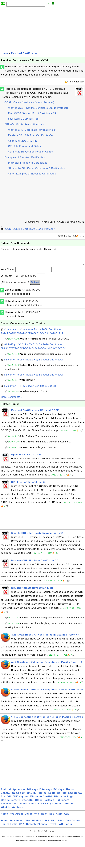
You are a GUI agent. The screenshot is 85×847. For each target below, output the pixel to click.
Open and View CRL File (22, 141)
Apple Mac (19, 792)
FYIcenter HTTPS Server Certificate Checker (30, 389)
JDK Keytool (21, 799)
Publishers (62, 803)
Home (4, 53)
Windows (17, 810)
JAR (47, 823)
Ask (66, 816)
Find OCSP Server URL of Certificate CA (32, 113)
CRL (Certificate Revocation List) (24, 124)
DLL (53, 823)
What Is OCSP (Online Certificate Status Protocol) (38, 108)
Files (61, 823)
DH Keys (32, 792)
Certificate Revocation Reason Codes (30, 151)
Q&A (22, 827)
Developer (16, 823)
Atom (59, 816)
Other (38, 803)
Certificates (73, 823)
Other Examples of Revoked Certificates (32, 173)
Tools (58, 806)
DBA (27, 823)
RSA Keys (47, 806)
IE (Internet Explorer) (46, 796)
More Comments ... (12, 400)
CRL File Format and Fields (24, 146)
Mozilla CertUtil (10, 803)
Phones (42, 827)
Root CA (34, 806)
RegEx (5, 827)
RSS (51, 816)
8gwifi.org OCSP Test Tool (23, 119)
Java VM (6, 799)
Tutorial (68, 806)
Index (43, 816)
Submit (35, 285)
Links (13, 827)
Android (6, 792)
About (19, 816)
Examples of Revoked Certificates (24, 157)
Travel (52, 827)
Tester (5, 823)
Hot (11, 816)
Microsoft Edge (63, 799)
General (6, 796)
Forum (69, 827)
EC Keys (58, 792)
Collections (32, 816)
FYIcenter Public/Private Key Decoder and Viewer (33, 362)
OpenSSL (27, 803)
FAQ (60, 827)
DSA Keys (46, 792)
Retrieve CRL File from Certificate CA (30, 135)
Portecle (49, 803)
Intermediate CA (72, 796)
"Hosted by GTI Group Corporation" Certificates (36, 168)
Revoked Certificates (24, 53)
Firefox (70, 792)
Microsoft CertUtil (41, 799)
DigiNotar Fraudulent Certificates (27, 162)
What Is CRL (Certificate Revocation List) (32, 130)
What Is (5, 810)
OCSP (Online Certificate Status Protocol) (29, 102)
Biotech (31, 827)
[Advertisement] (42, 29)
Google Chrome (22, 796)
